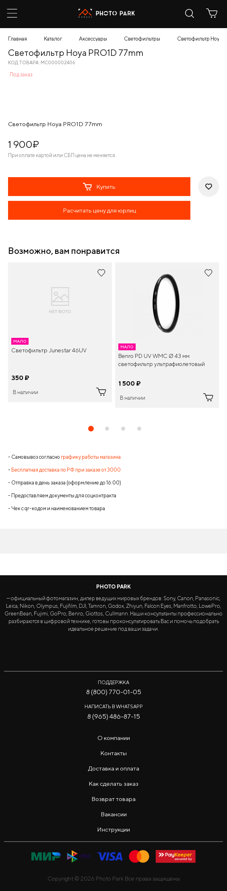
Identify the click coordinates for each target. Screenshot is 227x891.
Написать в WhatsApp (114, 706)
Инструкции (113, 829)
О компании (113, 737)
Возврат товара (113, 798)
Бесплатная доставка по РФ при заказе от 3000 (66, 470)
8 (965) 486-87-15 (113, 716)
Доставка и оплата (113, 768)
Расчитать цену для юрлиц (99, 210)
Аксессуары (93, 38)
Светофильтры (142, 38)
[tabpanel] (60, 332)
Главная (17, 38)
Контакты (113, 753)
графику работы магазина (91, 457)
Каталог (53, 38)
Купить (99, 187)
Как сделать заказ (113, 783)
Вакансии (114, 814)
